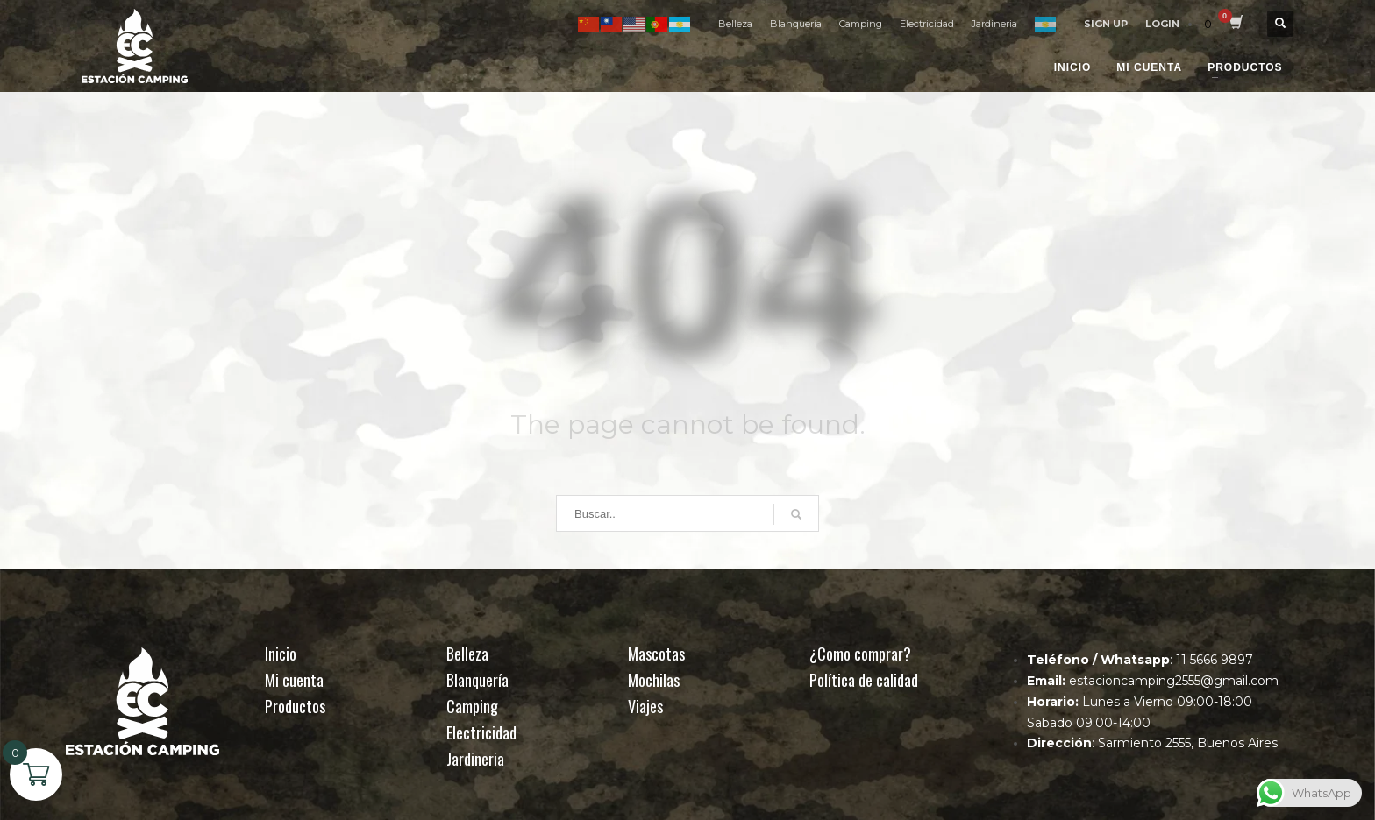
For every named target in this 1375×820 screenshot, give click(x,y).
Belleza (735, 24)
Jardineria (994, 24)
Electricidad (927, 24)
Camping (860, 24)
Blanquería (796, 24)
